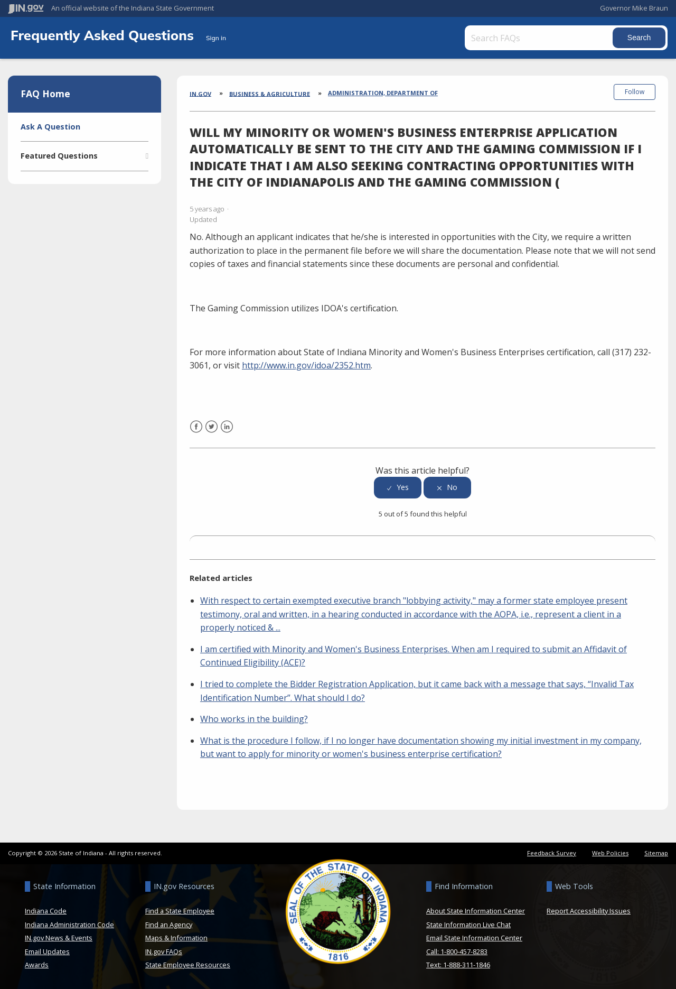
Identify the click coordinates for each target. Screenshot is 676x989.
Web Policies (610, 853)
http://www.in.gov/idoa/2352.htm (306, 365)
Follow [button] (634, 91)
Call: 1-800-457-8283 (456, 951)
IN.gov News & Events (58, 937)
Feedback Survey (551, 853)
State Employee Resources (187, 964)
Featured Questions (59, 156)
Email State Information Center (474, 937)
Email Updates (47, 951)
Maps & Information (176, 937)
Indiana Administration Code (69, 924)
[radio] (397, 487)
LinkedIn (226, 432)
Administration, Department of (383, 93)
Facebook (196, 432)
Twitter (211, 432)
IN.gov (200, 93)
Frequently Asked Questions (104, 34)
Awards (37, 964)
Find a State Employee (179, 911)
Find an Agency (168, 924)
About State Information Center (475, 911)
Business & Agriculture (269, 93)
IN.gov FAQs (163, 951)
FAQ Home (45, 93)
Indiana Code (46, 911)
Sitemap (656, 853)
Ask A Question (50, 127)
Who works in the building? (254, 719)
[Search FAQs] (540, 37)
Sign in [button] (216, 38)
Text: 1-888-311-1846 (458, 964)
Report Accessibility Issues (589, 911)
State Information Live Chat (468, 924)
